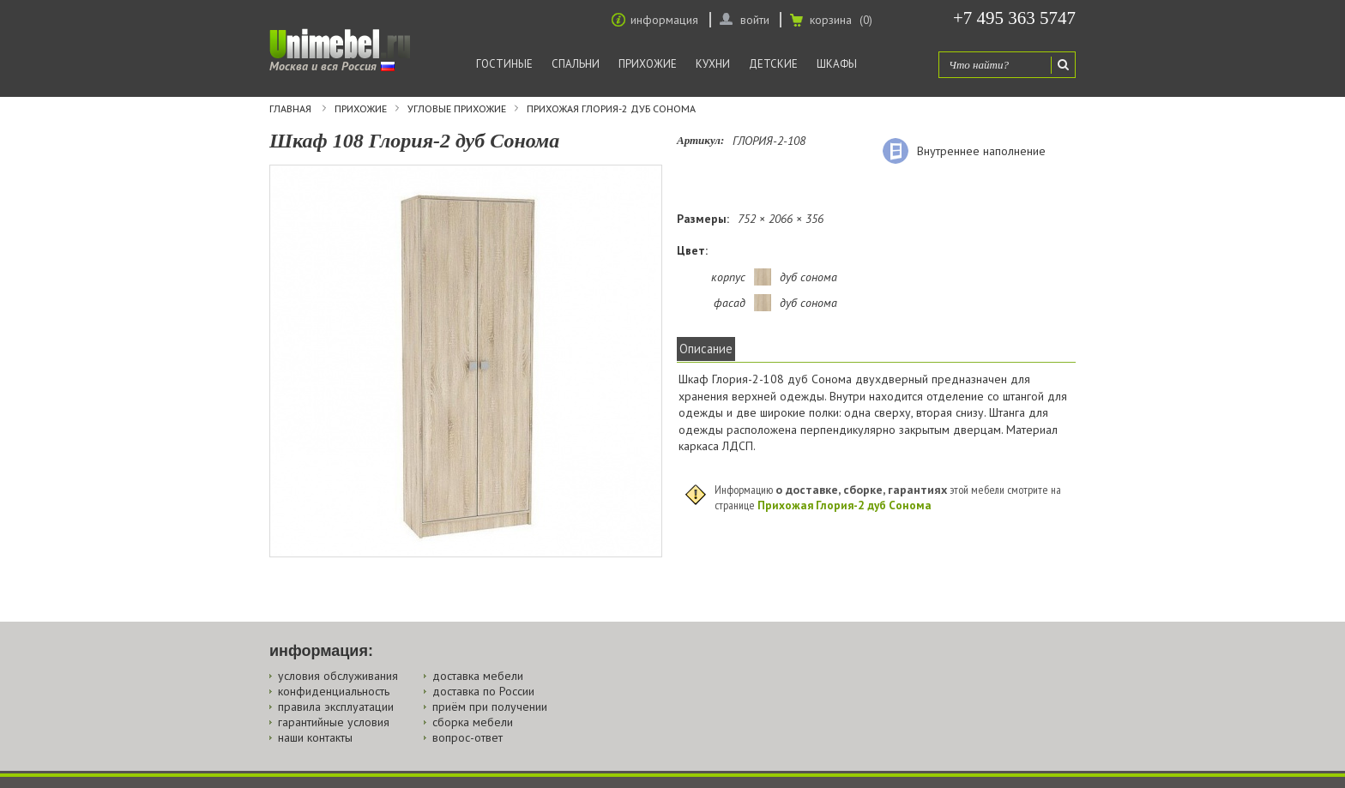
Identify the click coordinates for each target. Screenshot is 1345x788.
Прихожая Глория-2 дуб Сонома (611, 109)
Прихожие (647, 64)
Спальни (576, 64)
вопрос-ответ (467, 737)
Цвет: (692, 250)
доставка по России (483, 691)
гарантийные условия (333, 722)
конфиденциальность (333, 691)
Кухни (713, 64)
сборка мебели (472, 722)
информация (664, 19)
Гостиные (504, 64)
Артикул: (700, 140)
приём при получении (489, 706)
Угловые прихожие (456, 109)
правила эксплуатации (336, 706)
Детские (773, 64)
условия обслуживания (338, 675)
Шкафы (837, 64)
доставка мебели (477, 675)
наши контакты (315, 737)
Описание (706, 348)
